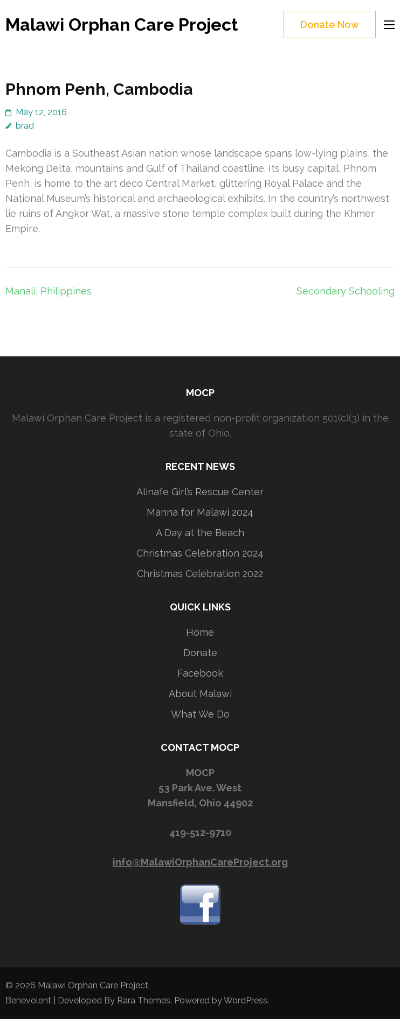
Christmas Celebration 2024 (200, 553)
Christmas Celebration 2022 (200, 573)
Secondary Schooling (345, 291)
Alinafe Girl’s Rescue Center (200, 491)
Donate (200, 652)
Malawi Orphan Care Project (121, 24)
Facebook (200, 673)
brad (25, 126)
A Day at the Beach (200, 532)
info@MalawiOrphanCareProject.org (200, 862)
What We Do (200, 714)
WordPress (245, 1000)
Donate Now (329, 24)
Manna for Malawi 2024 (200, 512)
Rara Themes (143, 1000)
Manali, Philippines (48, 291)
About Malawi (200, 693)
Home (200, 632)
